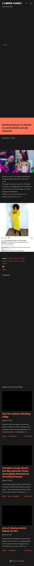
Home (5, 45)
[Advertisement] (17, 26)
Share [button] (4, 269)
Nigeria (4, 263)
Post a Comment (13, 496)
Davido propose (13, 261)
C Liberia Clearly (12, 3)
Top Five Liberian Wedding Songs (16, 415)
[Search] (26, 3)
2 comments (12, 436)
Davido (4, 261)
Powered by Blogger (17, 561)
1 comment (12, 550)
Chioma (22, 258)
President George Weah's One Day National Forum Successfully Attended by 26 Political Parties (15, 472)
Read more (28, 436)
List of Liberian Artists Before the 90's (14, 529)
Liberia (22, 261)
